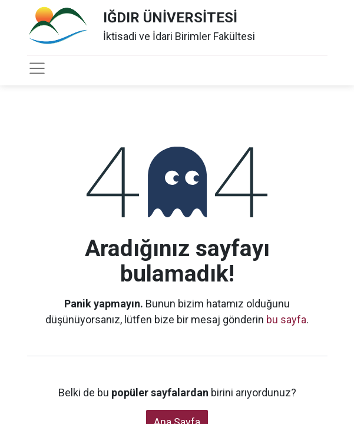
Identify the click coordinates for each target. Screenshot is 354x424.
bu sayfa (286, 319)
